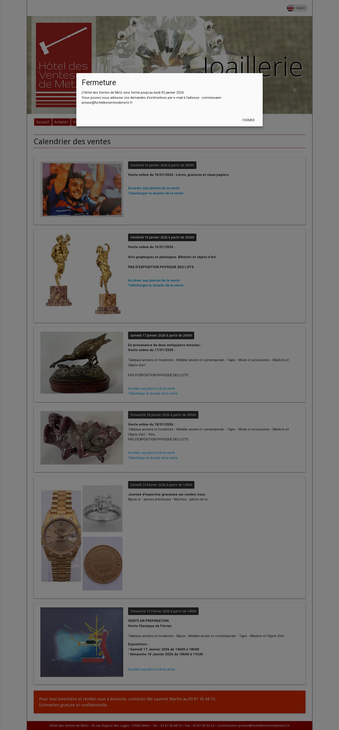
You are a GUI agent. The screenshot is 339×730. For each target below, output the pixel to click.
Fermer (249, 120)
